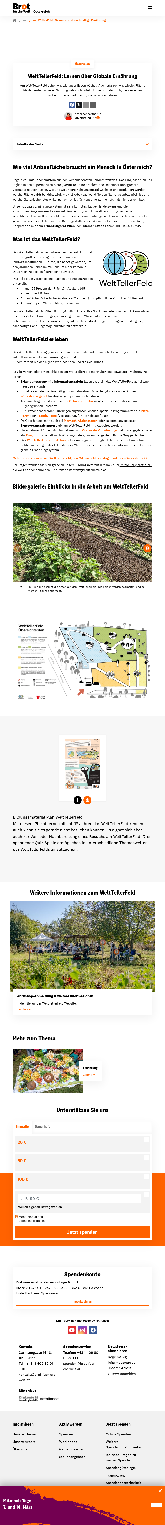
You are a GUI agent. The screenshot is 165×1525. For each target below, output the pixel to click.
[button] (147, 548)
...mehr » (23, 1009)
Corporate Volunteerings (100, 430)
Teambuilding (47, 416)
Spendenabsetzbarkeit (123, 1482)
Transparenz (115, 1475)
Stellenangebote (72, 1456)
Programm (33, 435)
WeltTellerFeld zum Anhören (48, 440)
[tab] (22, 1127)
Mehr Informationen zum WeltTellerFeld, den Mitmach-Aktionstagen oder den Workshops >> (80, 458)
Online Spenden (118, 1434)
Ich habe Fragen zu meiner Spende (121, 1457)
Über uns (20, 1449)
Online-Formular (81, 401)
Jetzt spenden (82, 1232)
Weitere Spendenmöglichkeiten (124, 1444)
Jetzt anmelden (123, 1373)
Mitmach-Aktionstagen (81, 420)
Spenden (66, 1434)
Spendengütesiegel (121, 1467)
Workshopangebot (34, 396)
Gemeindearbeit (72, 1449)
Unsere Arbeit (31, 20)
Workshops (68, 1441)
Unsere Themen (25, 1434)
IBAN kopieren (82, 1302)
